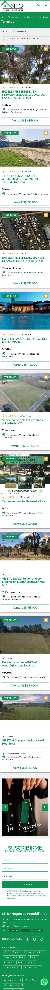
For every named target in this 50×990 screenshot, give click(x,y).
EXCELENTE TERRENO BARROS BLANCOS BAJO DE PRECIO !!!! (23, 259)
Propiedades (42, 17)
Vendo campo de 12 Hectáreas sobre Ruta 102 (22, 421)
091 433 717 (37, 930)
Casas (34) (30, 980)
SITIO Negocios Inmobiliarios (19, 17)
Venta (20, 962)
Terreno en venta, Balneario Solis (23, 501)
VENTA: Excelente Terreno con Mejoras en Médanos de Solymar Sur (23, 582)
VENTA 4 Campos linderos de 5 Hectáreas (23, 742)
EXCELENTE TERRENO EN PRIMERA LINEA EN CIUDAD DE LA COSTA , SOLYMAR (23, 94)
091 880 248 (13, 930)
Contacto (8, 962)
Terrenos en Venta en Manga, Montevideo (24, 676)
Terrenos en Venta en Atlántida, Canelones (25, 193)
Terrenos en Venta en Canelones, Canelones (20, 436)
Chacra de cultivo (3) (13, 985)
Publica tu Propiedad (34, 952)
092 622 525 (26, 930)
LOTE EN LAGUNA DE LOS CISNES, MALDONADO (25, 340)
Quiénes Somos (11, 952)
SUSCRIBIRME (25, 884)
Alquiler (31, 962)
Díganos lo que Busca (14, 957)
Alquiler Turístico (12, 967)
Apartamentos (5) (12, 980)
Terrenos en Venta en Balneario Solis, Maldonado (22, 514)
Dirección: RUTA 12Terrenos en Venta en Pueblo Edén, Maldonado (21, 756)
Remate (33, 957)
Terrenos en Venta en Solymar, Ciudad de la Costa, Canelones (24, 110)
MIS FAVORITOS (32, 967)
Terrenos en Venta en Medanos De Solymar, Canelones (21, 597)
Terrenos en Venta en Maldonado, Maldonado (20, 355)
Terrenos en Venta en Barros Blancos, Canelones (22, 273)
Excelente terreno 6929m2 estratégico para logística (19, 664)
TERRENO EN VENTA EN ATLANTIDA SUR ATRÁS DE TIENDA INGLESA (20, 179)
